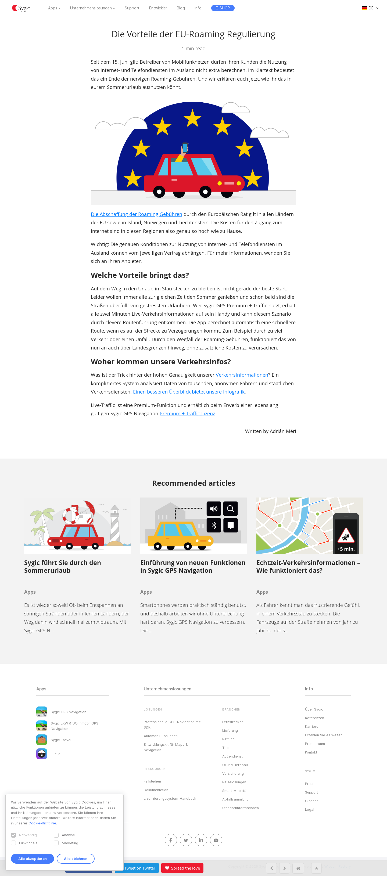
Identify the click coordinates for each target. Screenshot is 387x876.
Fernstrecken (232, 722)
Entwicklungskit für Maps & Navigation (166, 747)
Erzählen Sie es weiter (323, 735)
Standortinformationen (240, 808)
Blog (181, 8)
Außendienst (232, 756)
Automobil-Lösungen (161, 736)
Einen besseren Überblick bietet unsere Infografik (189, 391)
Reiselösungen (234, 782)
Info (198, 8)
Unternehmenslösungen (91, 8)
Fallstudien (152, 781)
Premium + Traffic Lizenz (187, 413)
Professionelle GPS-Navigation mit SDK (172, 724)
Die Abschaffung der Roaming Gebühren (136, 214)
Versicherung (233, 773)
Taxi (225, 747)
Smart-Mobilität (235, 790)
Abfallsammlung (235, 799)
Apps (52, 8)
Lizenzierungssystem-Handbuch (170, 798)
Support (132, 8)
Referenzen (314, 718)
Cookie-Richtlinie (42, 823)
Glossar (311, 801)
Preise (310, 783)
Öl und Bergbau (235, 765)
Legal (309, 809)
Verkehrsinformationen (242, 375)
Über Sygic (314, 709)
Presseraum (315, 743)
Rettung (228, 739)
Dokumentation (156, 790)
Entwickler (158, 8)
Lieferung (230, 730)
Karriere (311, 726)
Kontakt (311, 752)
